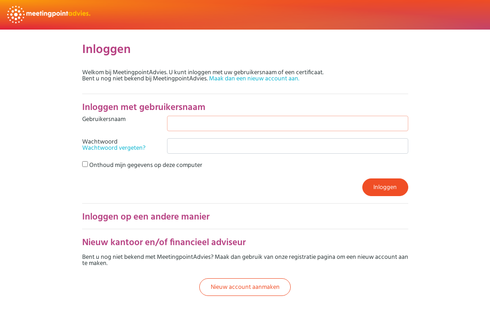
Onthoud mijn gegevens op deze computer (142, 164)
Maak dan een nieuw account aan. (254, 78)
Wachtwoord (113, 144)
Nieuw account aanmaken (245, 286)
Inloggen (385, 186)
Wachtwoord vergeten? (113, 147)
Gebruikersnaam (103, 119)
